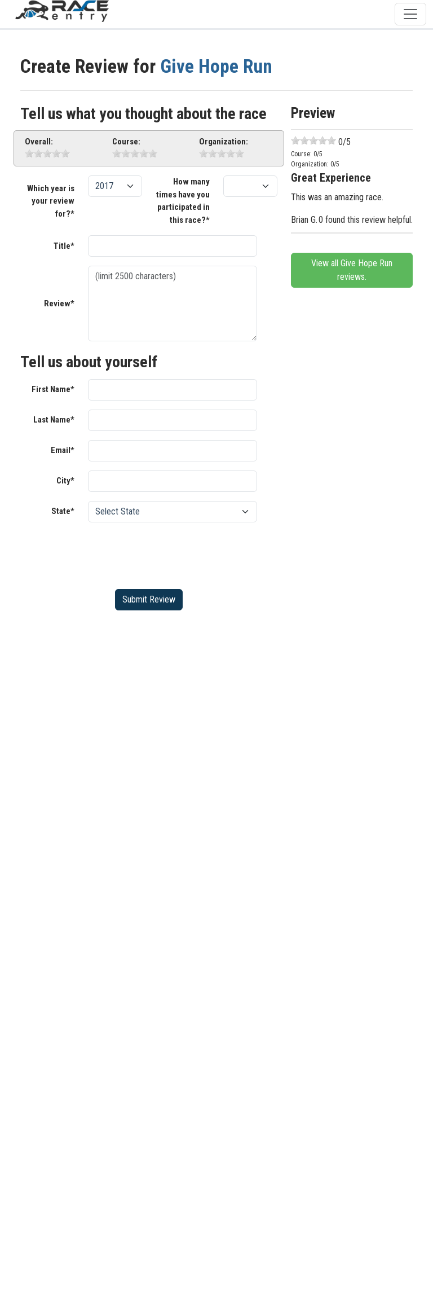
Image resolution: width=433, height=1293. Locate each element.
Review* (59, 303)
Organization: (223, 142)
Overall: (39, 142)
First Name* (53, 389)
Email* (62, 450)
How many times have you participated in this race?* (183, 201)
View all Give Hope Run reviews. (351, 270)
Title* (64, 246)
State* (62, 511)
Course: (126, 142)
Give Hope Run (216, 66)
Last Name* (53, 420)
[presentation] (173, 553)
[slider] (47, 153)
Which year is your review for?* (50, 201)
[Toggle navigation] (410, 14)
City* (65, 481)
